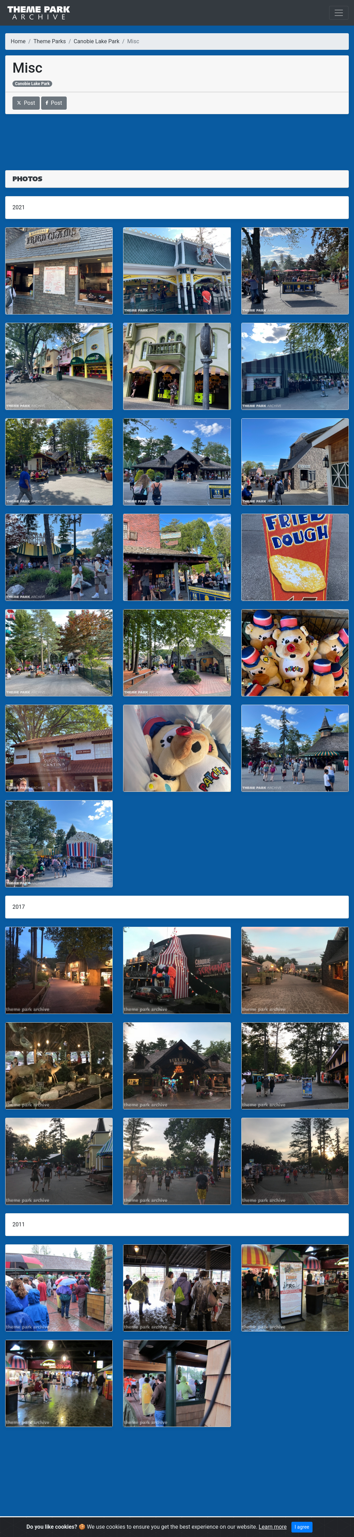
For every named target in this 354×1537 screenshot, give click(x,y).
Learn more (273, 1527)
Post (26, 103)
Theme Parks (50, 41)
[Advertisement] (177, 138)
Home (18, 41)
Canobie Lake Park (96, 41)
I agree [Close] (302, 1527)
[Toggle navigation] (338, 13)
